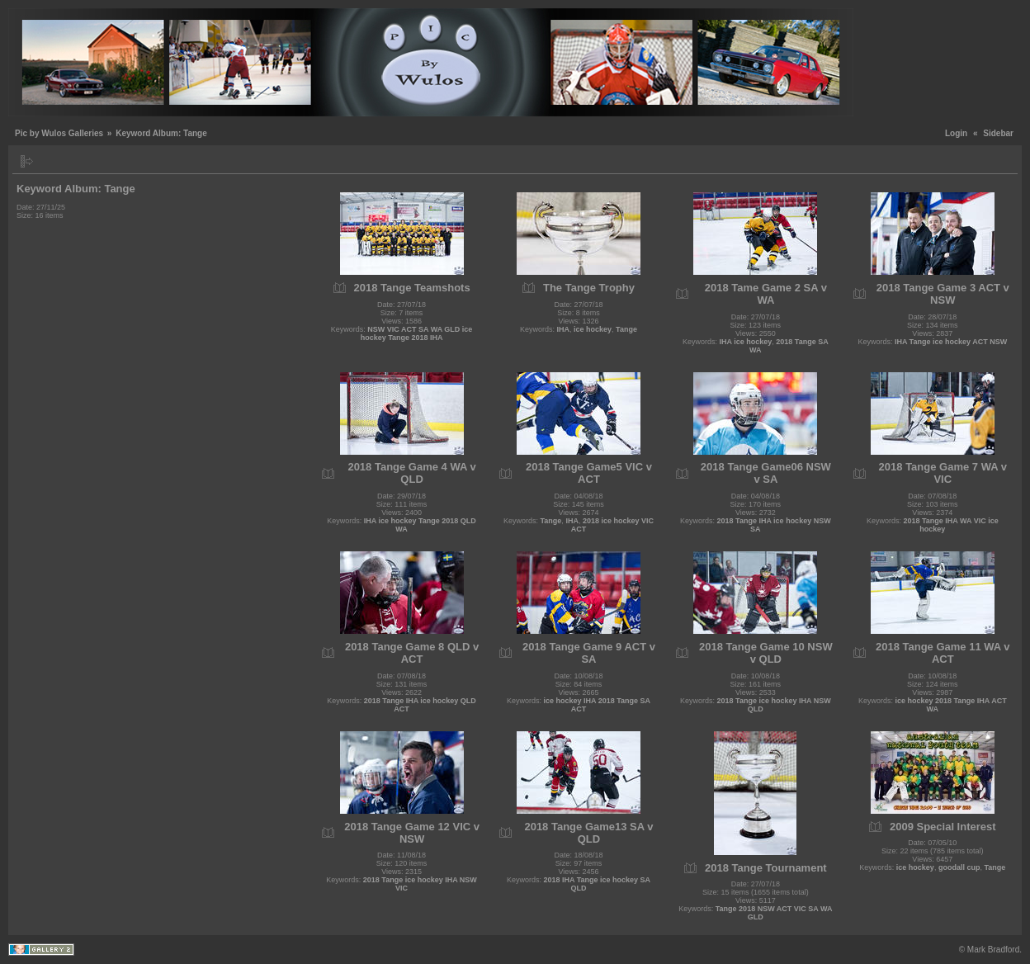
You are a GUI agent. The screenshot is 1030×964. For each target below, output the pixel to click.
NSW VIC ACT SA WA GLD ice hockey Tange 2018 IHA (417, 333)
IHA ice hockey (746, 342)
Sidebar (998, 133)
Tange (626, 329)
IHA (563, 329)
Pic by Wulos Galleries (59, 133)
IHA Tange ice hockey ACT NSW (951, 342)
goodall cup (959, 867)
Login (956, 133)
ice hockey (593, 329)
